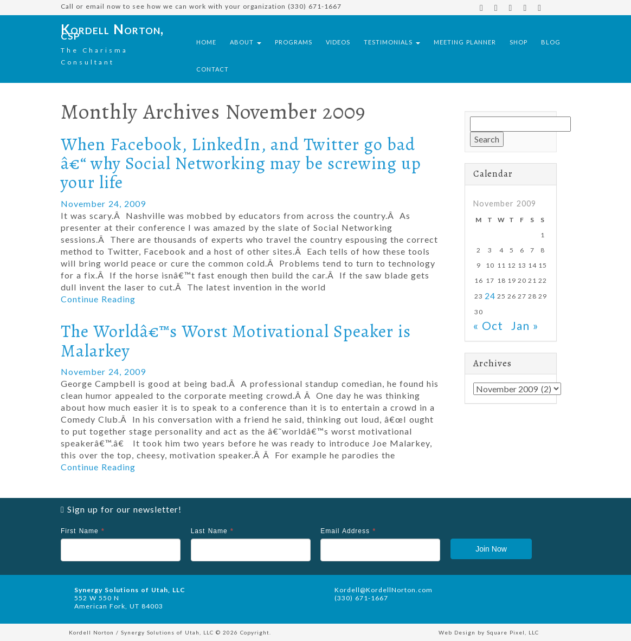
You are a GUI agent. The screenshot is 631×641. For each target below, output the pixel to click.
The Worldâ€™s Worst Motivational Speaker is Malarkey (236, 340)
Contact (212, 69)
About (245, 42)
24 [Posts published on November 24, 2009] (490, 296)
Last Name (212, 531)
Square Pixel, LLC (513, 632)
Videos (338, 42)
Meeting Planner (465, 42)
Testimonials (392, 42)
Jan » (525, 325)
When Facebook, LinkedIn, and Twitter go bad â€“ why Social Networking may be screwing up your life (241, 163)
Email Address (348, 531)
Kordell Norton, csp (112, 31)
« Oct (488, 325)
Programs (293, 42)
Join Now (491, 549)
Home (206, 42)
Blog (551, 42)
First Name (83, 531)
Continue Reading (98, 299)
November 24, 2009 (103, 203)
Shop (518, 42)
